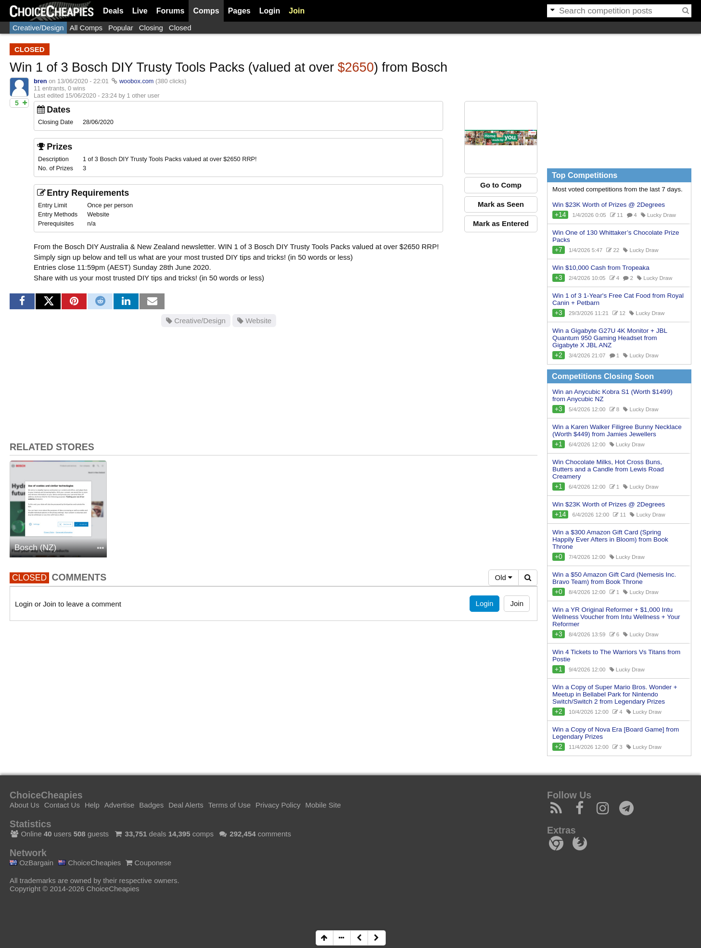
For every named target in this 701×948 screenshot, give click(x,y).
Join (297, 11)
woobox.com (136, 81)
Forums (170, 11)
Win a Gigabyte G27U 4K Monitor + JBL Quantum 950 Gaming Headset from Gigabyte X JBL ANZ (609, 338)
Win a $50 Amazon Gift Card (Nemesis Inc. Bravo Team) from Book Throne (614, 578)
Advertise (119, 805)
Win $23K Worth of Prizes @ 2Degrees (608, 204)
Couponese (148, 863)
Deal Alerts (186, 805)
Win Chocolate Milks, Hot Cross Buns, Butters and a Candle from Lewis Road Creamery (608, 469)
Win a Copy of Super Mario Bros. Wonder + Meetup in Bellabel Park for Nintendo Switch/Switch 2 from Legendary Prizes (614, 694)
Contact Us (62, 805)
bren (40, 81)
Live (140, 11)
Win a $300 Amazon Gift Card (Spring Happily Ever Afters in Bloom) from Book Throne (610, 539)
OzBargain (31, 863)
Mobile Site (323, 805)
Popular (120, 28)
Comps (206, 11)
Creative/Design (38, 28)
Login (269, 11)
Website (254, 320)
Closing (151, 28)
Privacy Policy (277, 805)
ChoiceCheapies (89, 863)
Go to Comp (501, 185)
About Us (24, 805)
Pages (239, 11)
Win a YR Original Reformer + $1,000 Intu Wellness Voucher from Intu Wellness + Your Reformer (616, 617)
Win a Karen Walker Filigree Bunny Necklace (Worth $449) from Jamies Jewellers (617, 430)
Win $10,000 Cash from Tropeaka (601, 267)
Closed (180, 28)
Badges (151, 805)
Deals (113, 11)
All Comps (86, 28)
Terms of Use (229, 805)
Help (92, 805)
